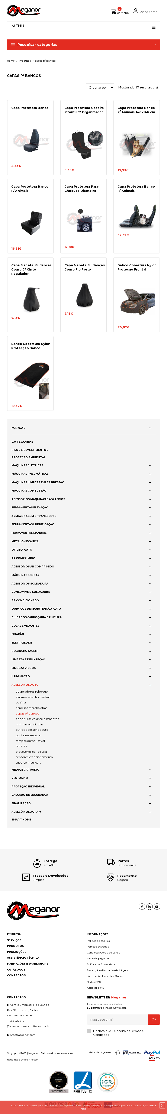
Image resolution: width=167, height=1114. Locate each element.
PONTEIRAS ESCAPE (28, 735)
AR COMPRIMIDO (23, 558)
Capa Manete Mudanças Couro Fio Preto (84, 267)
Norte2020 (94, 982)
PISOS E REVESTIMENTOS (30, 449)
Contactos (16, 975)
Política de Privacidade (101, 964)
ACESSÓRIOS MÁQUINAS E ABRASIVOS (38, 499)
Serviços (14, 940)
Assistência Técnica (23, 957)
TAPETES (21, 746)
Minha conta (146, 11)
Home (11, 60)
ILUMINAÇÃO (21, 676)
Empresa (14, 934)
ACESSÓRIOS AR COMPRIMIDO (33, 566)
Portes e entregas (98, 946)
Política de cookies (98, 940)
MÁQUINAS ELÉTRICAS (27, 465)
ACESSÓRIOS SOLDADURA (30, 583)
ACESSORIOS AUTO (25, 684)
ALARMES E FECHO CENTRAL (33, 697)
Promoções (16, 951)
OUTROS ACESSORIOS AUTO (32, 729)
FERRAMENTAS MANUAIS (29, 532)
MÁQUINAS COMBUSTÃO (29, 490)
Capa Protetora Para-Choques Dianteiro (82, 189)
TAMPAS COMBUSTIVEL (30, 740)
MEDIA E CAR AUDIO (25, 769)
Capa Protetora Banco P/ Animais (30, 189)
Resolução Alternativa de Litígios (107, 970)
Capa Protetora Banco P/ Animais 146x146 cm (136, 110)
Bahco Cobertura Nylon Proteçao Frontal (137, 267)
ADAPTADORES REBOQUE (32, 691)
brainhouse (31, 1059)
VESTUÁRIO (20, 778)
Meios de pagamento (100, 958)
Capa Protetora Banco (30, 108)
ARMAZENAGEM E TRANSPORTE (34, 516)
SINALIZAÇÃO (21, 803)
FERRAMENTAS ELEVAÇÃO (30, 507)
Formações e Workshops (27, 963)
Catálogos (16, 969)
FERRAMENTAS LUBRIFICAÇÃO (33, 524)
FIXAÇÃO (18, 634)
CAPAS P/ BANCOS (27, 713)
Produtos (25, 60)
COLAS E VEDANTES (25, 625)
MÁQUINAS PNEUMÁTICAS (30, 473)
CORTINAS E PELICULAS (29, 724)
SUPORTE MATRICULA (28, 762)
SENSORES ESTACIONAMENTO (34, 757)
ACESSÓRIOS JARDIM (26, 811)
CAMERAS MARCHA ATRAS (31, 708)
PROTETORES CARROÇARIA (31, 751)
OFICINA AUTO (22, 549)
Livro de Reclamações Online (105, 976)
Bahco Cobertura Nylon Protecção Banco (30, 346)
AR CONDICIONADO (25, 600)
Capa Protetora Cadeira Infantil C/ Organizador (84, 110)
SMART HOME (22, 819)
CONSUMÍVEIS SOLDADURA (31, 591)
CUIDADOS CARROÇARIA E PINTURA (37, 617)
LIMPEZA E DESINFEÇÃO (28, 659)
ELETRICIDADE (22, 642)
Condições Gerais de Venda (103, 952)
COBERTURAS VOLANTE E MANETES (37, 718)
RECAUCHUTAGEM (25, 650)
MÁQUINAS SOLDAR (25, 575)
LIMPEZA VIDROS (24, 668)
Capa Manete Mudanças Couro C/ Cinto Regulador (31, 269)
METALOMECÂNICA (25, 541)
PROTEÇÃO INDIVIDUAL (28, 786)
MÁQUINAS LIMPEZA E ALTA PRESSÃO (38, 482)
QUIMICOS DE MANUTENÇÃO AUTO (36, 608)
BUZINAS (21, 702)
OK (154, 1019)
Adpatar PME (95, 987)
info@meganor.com (22, 1034)
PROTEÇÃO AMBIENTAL (29, 457)
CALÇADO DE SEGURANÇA (30, 794)
